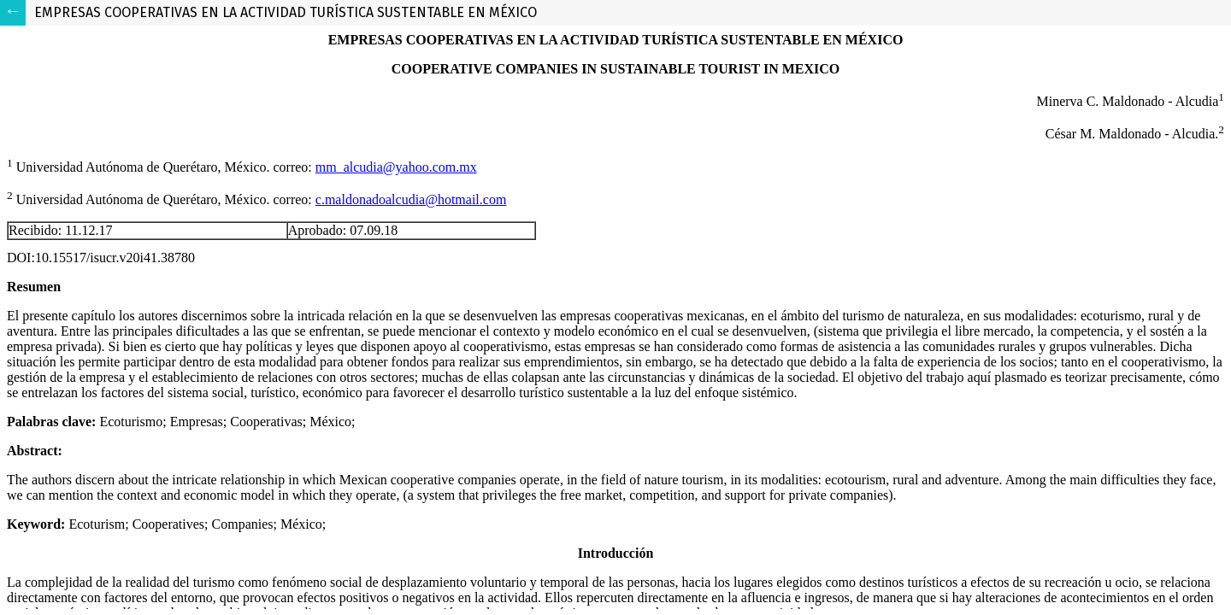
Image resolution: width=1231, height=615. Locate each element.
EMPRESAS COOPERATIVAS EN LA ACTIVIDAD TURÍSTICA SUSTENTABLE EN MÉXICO (285, 12)
